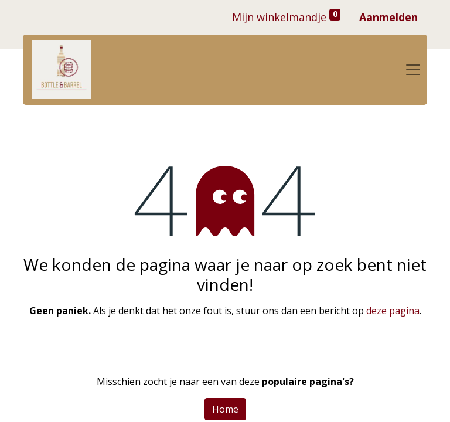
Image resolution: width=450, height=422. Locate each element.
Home (225, 409)
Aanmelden (388, 17)
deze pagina (393, 310)
